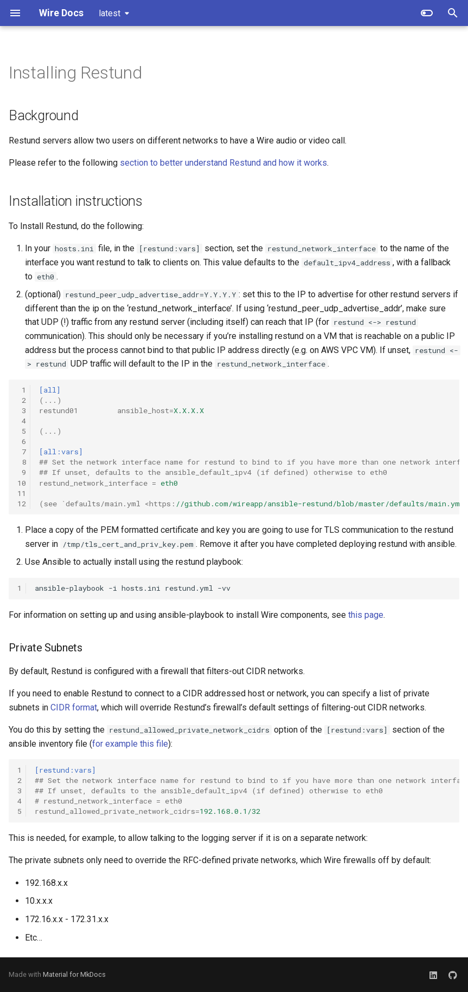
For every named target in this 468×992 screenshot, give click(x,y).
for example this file (130, 744)
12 (21, 503)
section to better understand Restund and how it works (223, 163)
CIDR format (73, 707)
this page (365, 615)
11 (21, 493)
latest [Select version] (109, 13)
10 (21, 483)
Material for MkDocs (74, 974)
